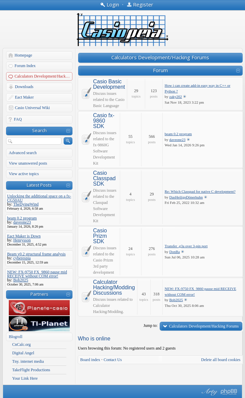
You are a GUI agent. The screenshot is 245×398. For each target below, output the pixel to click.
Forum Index (25, 65)
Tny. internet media (28, 361)
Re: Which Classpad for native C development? (200, 191)
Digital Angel (23, 353)
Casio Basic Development (109, 84)
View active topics (24, 173)
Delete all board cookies (220, 359)
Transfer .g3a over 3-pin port (186, 246)
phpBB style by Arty (209, 392)
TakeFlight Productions (31, 370)
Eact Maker (24, 97)
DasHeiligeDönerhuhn (186, 197)
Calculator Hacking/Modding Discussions (114, 287)
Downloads (24, 86)
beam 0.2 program (178, 134)
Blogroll (15, 336)
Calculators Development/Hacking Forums (44, 76)
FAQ (18, 119)
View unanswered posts (28, 163)
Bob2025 (176, 300)
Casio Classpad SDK (104, 178)
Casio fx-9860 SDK (103, 121)
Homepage (23, 55)
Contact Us (113, 359)
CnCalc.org (21, 344)
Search (39, 130)
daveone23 (177, 140)
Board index (90, 359)
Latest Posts (39, 185)
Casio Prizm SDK (100, 236)
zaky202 (175, 97)
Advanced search (23, 152)
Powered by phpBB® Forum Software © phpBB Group (229, 392)
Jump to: (150, 325)
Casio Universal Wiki (32, 107)
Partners (39, 294)
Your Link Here (25, 378)
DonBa (174, 252)
